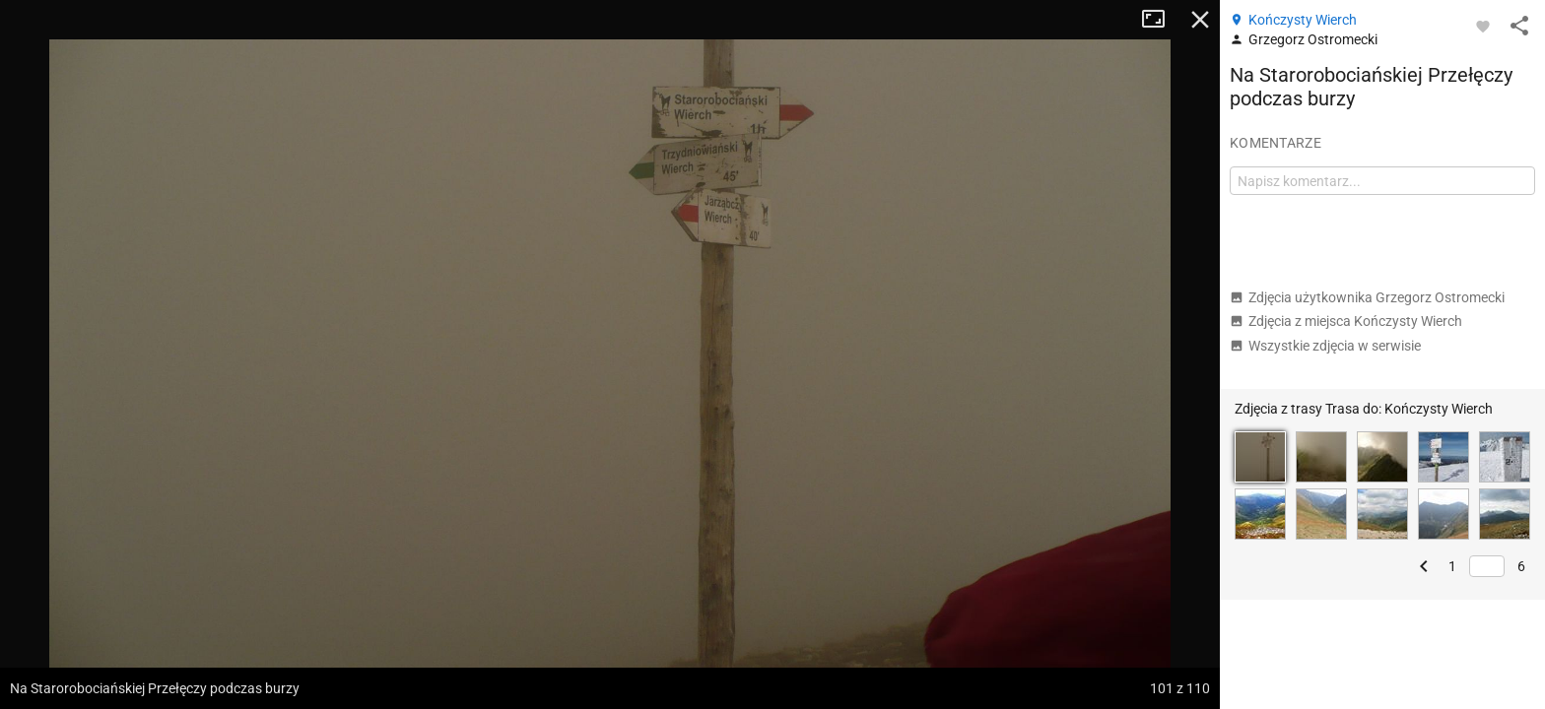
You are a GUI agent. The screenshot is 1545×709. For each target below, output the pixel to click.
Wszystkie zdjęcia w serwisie (1325, 346)
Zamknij (1200, 19)
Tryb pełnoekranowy (1160, 19)
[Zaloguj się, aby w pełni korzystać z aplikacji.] (1483, 25)
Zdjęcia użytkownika (1367, 297)
